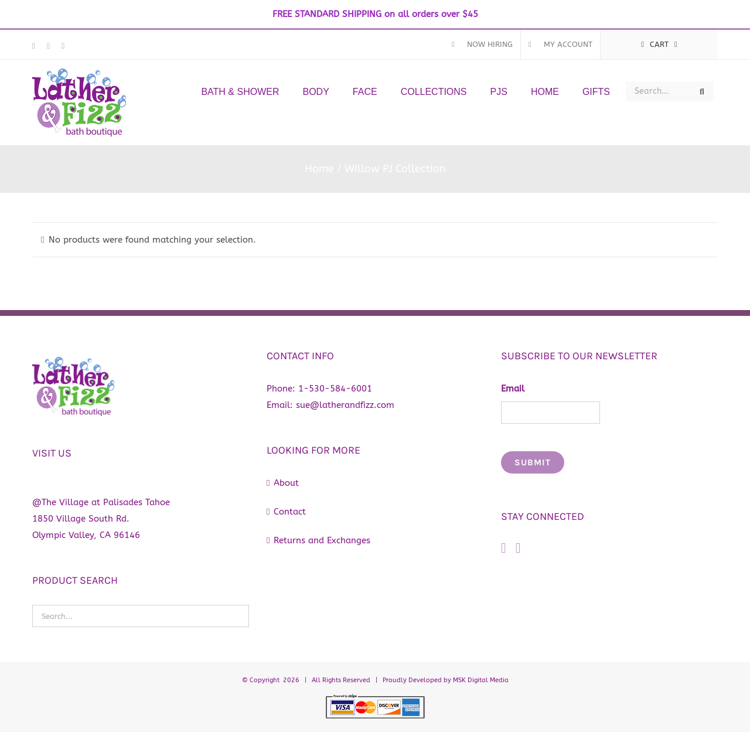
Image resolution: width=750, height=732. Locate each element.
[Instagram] (518, 548)
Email (512, 388)
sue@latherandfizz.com (345, 405)
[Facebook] (503, 548)
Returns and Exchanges (322, 540)
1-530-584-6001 (335, 388)
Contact (290, 511)
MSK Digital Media (481, 680)
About (286, 483)
